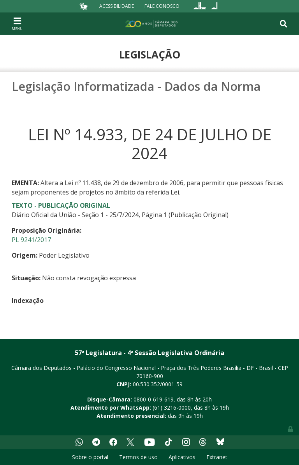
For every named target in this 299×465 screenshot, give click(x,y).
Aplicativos (182, 457)
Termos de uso (138, 457)
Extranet (216, 457)
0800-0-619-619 (154, 399)
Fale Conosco (161, 6)
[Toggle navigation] (17, 23)
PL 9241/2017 (31, 239)
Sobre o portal (90, 457)
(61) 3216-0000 (172, 407)
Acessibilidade (116, 6)
